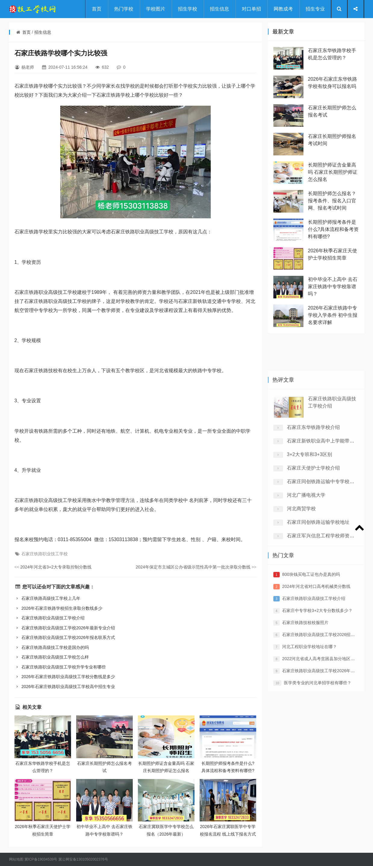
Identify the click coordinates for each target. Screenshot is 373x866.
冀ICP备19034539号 (40, 859)
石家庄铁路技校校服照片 (305, 687)
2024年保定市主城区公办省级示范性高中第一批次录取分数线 (196, 567)
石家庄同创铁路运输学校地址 (318, 600)
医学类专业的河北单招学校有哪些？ (317, 747)
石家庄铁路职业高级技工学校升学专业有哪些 (60, 667)
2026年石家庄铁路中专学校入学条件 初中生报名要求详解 (332, 315)
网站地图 (16, 859)
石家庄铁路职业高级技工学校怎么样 (51, 657)
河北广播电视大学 (306, 573)
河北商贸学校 (301, 586)
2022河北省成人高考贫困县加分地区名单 (320, 723)
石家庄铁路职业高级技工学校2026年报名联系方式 (64, 637)
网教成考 (283, 8)
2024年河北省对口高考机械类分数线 (316, 651)
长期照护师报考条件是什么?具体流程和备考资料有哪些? (333, 229)
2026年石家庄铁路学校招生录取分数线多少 (58, 608)
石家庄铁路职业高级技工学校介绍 (49, 617)
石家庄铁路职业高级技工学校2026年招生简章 (324, 735)
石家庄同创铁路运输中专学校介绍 (323, 559)
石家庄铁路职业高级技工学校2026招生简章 (322, 699)
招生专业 (315, 8)
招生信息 (219, 8)
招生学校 (187, 8)
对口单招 (251, 8)
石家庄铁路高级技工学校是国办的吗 (51, 647)
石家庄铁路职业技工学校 (44, 553)
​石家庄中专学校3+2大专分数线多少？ (317, 675)
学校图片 (155, 8)
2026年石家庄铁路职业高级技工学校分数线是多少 (64, 676)
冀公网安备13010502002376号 (83, 859)
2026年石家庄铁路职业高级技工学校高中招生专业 (64, 686)
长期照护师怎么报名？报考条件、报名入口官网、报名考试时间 (332, 200)
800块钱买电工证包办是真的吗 (311, 639)
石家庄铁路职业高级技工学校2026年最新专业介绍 (64, 627)
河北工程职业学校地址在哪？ (309, 711)
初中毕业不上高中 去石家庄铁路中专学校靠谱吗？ (332, 286)
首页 (96, 8)
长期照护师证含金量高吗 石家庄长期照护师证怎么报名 (332, 172)
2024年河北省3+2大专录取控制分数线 (53, 567)
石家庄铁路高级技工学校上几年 (47, 598)
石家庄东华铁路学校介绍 (313, 505)
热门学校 (123, 8)
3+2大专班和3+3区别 (309, 532)
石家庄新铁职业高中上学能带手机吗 (325, 519)
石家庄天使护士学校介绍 (313, 546)
